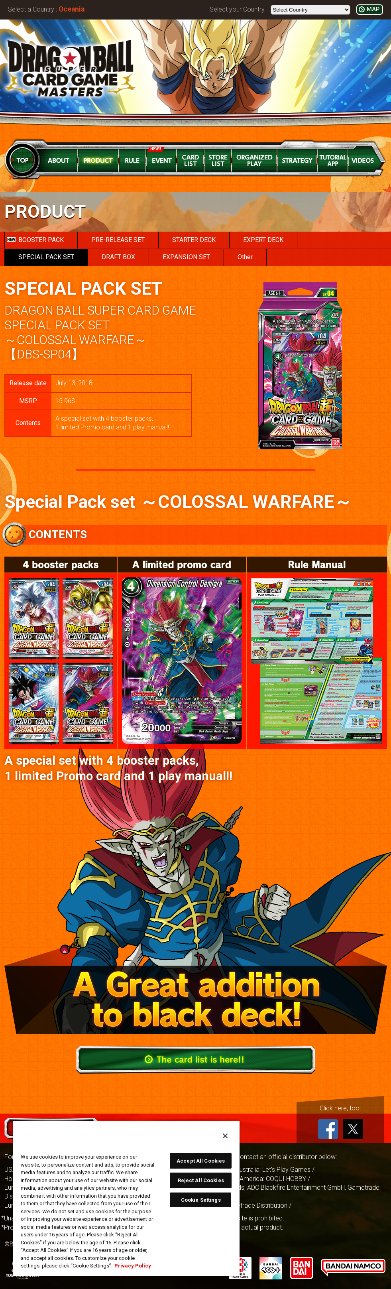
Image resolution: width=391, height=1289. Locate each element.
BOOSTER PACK (35, 240)
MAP (373, 9)
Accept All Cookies (201, 1161)
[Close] (225, 1136)
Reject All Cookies (201, 1180)
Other (245, 257)
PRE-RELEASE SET (118, 240)
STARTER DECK (194, 240)
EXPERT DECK (263, 240)
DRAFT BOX (118, 257)
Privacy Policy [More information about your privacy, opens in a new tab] (132, 1266)
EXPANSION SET (186, 257)
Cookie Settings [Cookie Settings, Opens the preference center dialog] (201, 1200)
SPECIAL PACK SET (46, 257)
